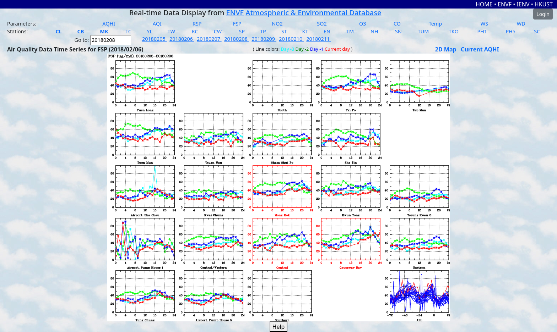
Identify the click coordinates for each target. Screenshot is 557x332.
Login (543, 14)
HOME (485, 4)
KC (195, 31)
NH (374, 31)
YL (149, 31)
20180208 (236, 38)
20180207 (209, 38)
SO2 (321, 23)
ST (284, 31)
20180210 (291, 38)
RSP (197, 23)
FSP (237, 23)
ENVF (505, 4)
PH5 (510, 31)
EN (327, 31)
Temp (435, 23)
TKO (454, 31)
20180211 (318, 38)
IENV (524, 4)
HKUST (544, 4)
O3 (362, 23)
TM (350, 31)
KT (305, 31)
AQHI (108, 23)
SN (398, 31)
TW (171, 31)
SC (537, 31)
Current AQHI (480, 49)
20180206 (181, 38)
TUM (423, 31)
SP (242, 31)
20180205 (154, 38)
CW (218, 31)
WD (521, 23)
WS (484, 23)
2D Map (445, 49)
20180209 (264, 38)
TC (128, 31)
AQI (157, 23)
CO (397, 23)
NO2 (277, 23)
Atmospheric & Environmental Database (313, 12)
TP (263, 31)
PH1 (482, 31)
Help (278, 327)
